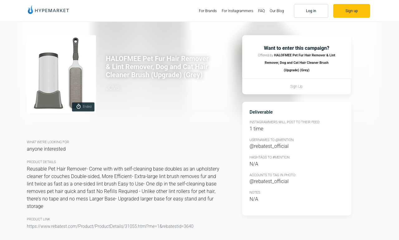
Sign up (351, 11)
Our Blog (277, 11)
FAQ (261, 11)
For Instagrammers (237, 11)
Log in (311, 11)
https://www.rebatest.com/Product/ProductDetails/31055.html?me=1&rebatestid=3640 (110, 226)
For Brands (209, 10)
